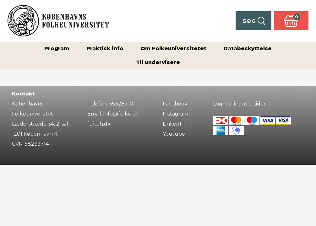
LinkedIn (174, 124)
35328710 (121, 104)
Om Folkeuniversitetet (173, 48)
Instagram (175, 114)
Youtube (174, 134)
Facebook (175, 104)
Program (56, 48)
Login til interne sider (239, 104)
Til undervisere (158, 62)
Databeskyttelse (248, 48)
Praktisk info (104, 48)
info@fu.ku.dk (121, 114)
